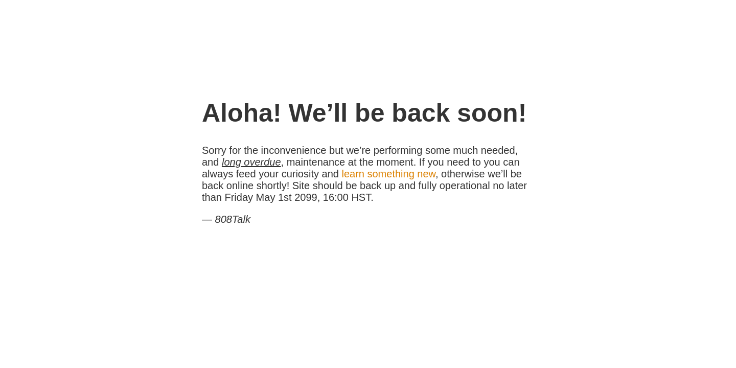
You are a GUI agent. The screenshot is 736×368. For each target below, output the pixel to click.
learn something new (388, 173)
